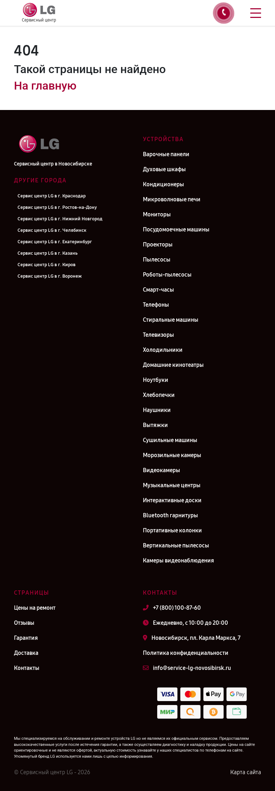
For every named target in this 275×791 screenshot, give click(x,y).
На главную (45, 85)
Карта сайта (245, 772)
